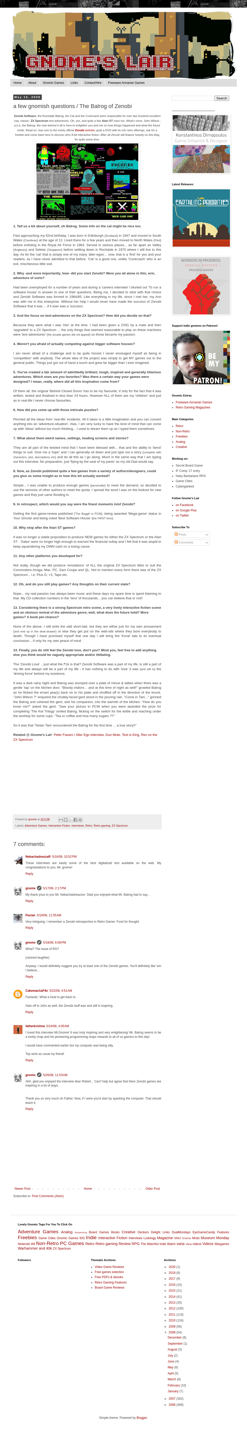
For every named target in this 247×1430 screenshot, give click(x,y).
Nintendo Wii (26, 1244)
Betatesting (81, 1232)
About (32, 83)
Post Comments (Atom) (48, 1196)
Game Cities (47, 1238)
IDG (82, 1238)
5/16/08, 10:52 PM (64, 856)
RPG (136, 1244)
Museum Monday (215, 1238)
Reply (29, 874)
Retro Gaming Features (111, 1282)
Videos (207, 1244)
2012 (172, 1308)
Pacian (30, 915)
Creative (181, 447)
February (174, 1385)
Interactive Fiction (59, 825)
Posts (180, 534)
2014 (172, 1297)
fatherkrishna (35, 1026)
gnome (32, 819)
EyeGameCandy (204, 1232)
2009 (172, 1326)
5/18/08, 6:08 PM (54, 942)
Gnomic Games (53, 83)
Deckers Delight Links (154, 1232)
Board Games (99, 1232)
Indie (91, 1237)
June (171, 1361)
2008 (172, 1332)
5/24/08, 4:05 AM (57, 1026)
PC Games (72, 1243)
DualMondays (181, 1232)
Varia (189, 1244)
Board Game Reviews (110, 1287)
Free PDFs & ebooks (109, 1277)
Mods (196, 1238)
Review (125, 1244)
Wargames (221, 1244)
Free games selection (109, 1272)
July (171, 1355)
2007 (172, 1398)
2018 (172, 1273)
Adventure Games (36, 825)
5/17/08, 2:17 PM (54, 888)
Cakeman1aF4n (36, 990)
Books (115, 1232)
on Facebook (184, 505)
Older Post (152, 1188)
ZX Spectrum (120, 825)
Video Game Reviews (109, 1267)
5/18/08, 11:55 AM (49, 915)
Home (17, 83)
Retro (88, 825)
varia (180, 1244)
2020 (172, 1267)
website (85, 130)
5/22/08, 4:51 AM (60, 990)
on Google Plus (186, 510)
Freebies (182, 436)
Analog (180, 442)
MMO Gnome (182, 1238)
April (171, 1373)
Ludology (150, 1238)
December (175, 1337)
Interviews (78, 825)
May (171, 1367)
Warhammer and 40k (35, 1248)
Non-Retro (183, 431)
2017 (172, 1278)
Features (223, 1232)
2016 (172, 1285)
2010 (172, 1320)
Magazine (165, 1238)
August (173, 1349)
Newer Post (22, 1188)
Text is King (130, 735)
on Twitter (182, 515)
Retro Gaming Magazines (193, 407)
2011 (172, 1314)
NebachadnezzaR (38, 856)
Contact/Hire (93, 83)
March (172, 1379)
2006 (172, 1405)
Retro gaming (102, 825)
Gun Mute (112, 735)
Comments (184, 542)
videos (197, 1244)
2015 (172, 1290)
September (175, 1343)
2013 (172, 1302)
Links (74, 83)
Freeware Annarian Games (126, 83)
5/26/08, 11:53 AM (55, 1075)
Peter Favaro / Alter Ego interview (79, 735)
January (173, 1391)
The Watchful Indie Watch (158, 1244)
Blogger (141, 1418)
